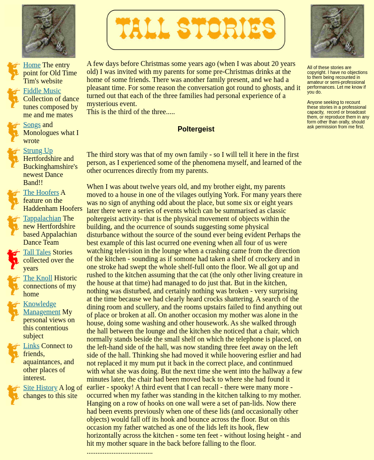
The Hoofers (41, 192)
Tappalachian (42, 218)
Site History (40, 387)
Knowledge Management (42, 308)
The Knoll (37, 278)
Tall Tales (37, 252)
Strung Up (38, 150)
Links (31, 345)
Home (32, 65)
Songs (32, 124)
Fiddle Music (42, 90)
